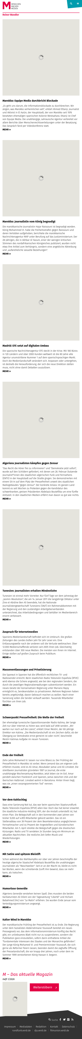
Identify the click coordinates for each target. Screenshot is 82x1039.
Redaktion (41, 1026)
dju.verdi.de (40, 1030)
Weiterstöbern (42, 987)
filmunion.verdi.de (59, 1030)
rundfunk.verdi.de (21, 1030)
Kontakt (54, 1026)
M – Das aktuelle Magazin (28, 974)
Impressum (10, 1026)
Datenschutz (68, 1026)
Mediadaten (26, 1026)
